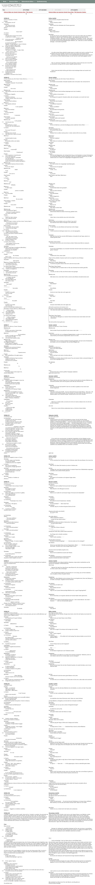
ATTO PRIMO (26, 10)
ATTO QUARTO (74, 10)
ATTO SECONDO (43, 10)
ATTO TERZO (58, 10)
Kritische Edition (13, 1)
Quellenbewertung (42, 1)
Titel (4, 10)
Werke (4, 1)
